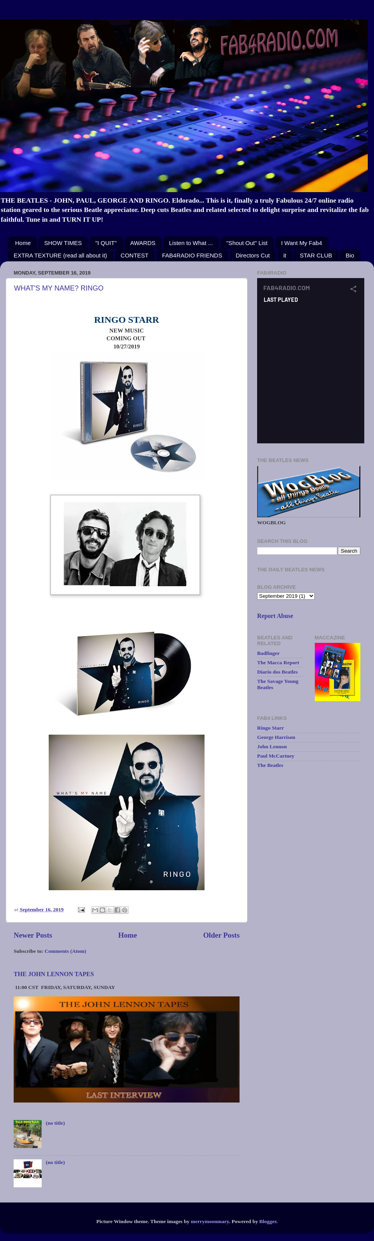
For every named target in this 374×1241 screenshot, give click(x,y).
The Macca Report (278, 662)
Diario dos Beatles (277, 672)
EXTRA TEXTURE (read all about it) (60, 255)
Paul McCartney (276, 756)
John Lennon (272, 746)
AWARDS (142, 243)
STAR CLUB (316, 255)
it (284, 255)
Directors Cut (253, 255)
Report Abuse (275, 616)
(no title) (55, 1123)
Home (23, 243)
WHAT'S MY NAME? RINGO (59, 288)
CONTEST (135, 255)
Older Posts (221, 935)
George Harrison (276, 737)
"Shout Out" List (247, 243)
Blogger (268, 1221)
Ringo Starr (270, 728)
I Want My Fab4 (301, 243)
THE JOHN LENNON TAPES (54, 974)
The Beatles (270, 765)
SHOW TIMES (63, 243)
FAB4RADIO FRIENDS (192, 255)
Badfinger (268, 653)
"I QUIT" (106, 243)
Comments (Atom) (65, 951)
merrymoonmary (210, 1221)
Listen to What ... (191, 243)
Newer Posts (33, 935)
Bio (350, 255)
